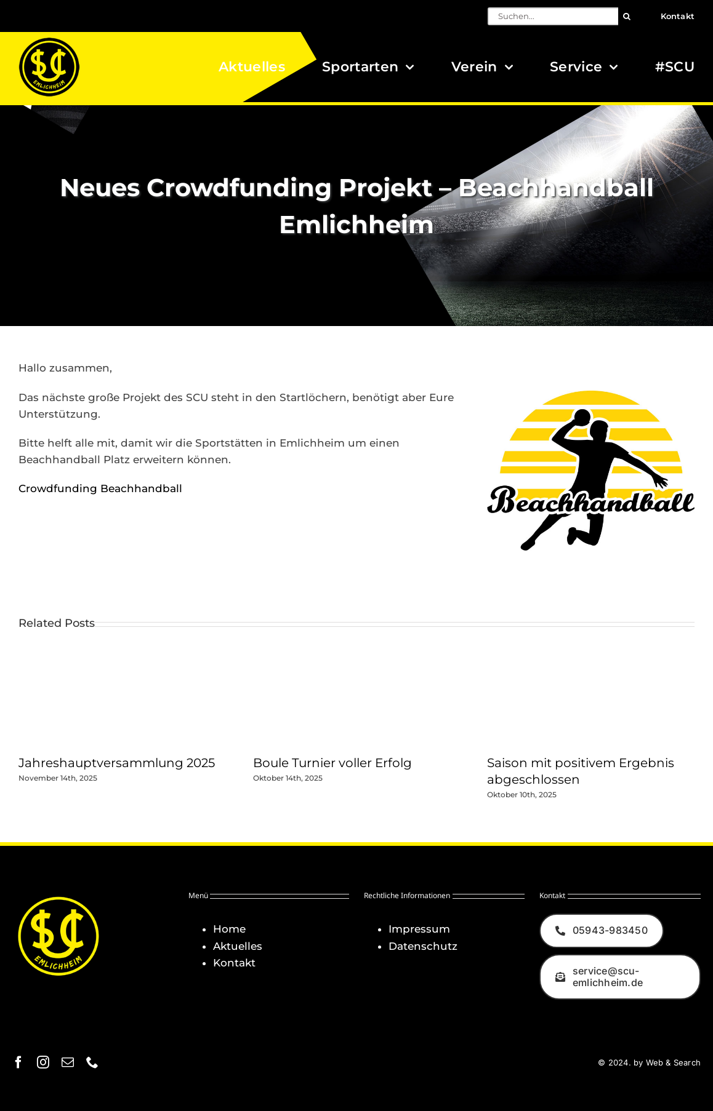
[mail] (68, 1062)
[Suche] (627, 16)
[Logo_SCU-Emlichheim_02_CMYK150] (49, 41)
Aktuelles (237, 946)
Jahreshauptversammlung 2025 (116, 762)
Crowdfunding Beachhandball (100, 488)
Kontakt (234, 963)
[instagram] (43, 1062)
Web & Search (673, 1062)
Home (229, 929)
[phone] (92, 1062)
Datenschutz (423, 946)
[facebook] (18, 1062)
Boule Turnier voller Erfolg (332, 762)
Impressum (419, 929)
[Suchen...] (553, 16)
